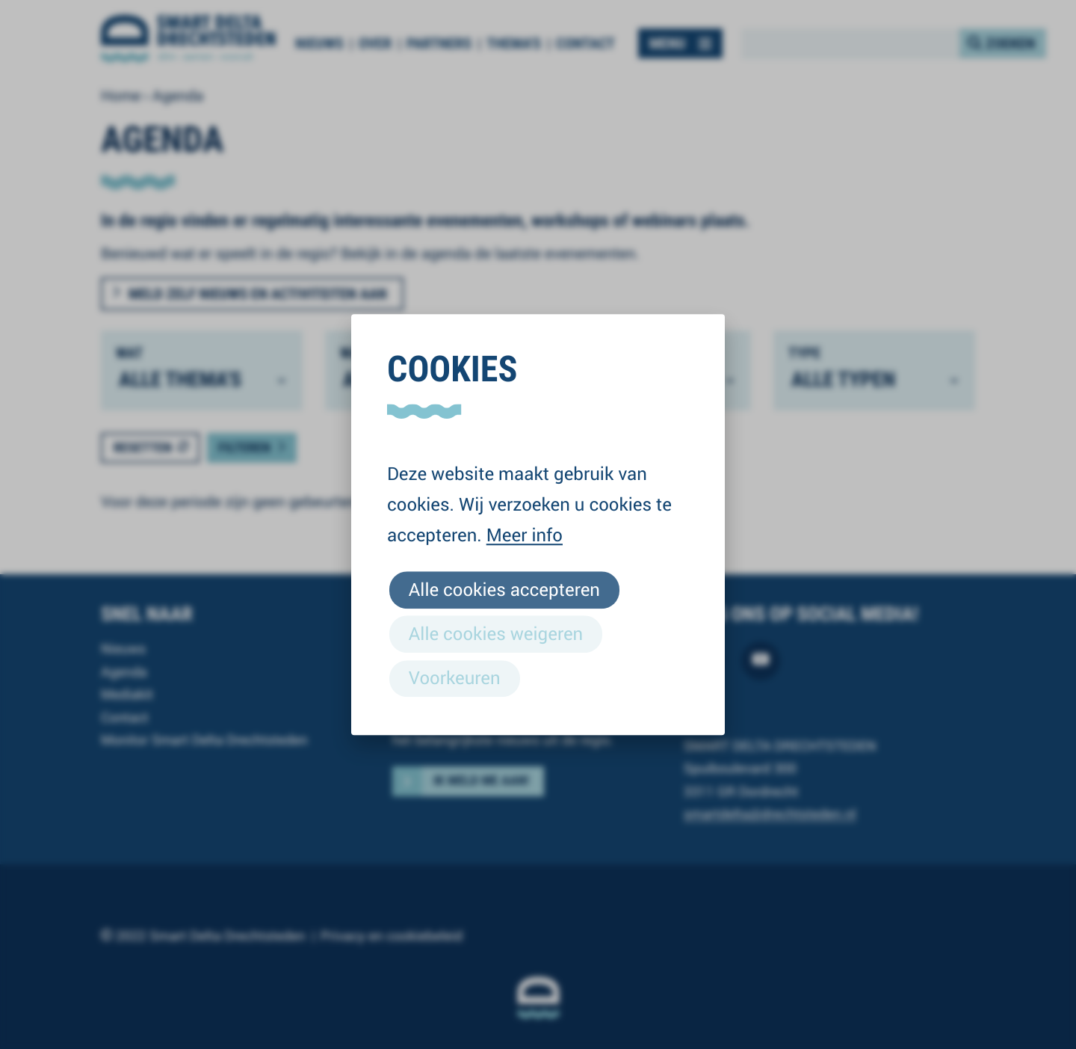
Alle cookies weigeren (496, 633)
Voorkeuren (455, 677)
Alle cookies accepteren (504, 589)
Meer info (524, 535)
